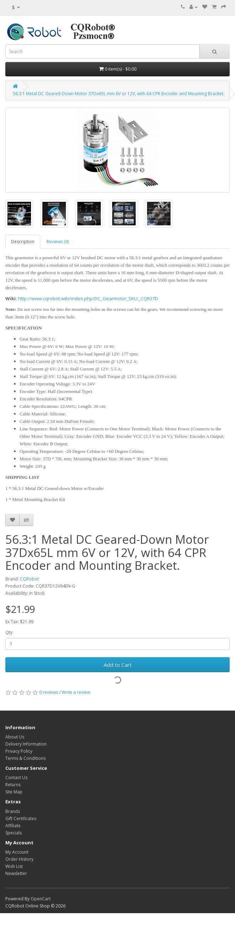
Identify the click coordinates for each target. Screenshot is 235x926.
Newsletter (16, 873)
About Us (14, 737)
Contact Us (16, 777)
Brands (12, 811)
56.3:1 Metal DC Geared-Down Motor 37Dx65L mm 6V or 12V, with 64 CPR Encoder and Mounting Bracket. (118, 94)
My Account (16, 852)
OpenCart (41, 899)
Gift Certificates (20, 818)
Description (23, 242)
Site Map (13, 792)
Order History (19, 859)
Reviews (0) (58, 242)
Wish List (14, 866)
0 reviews (48, 692)
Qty (8, 632)
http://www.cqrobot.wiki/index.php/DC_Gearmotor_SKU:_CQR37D (88, 298)
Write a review (76, 692)
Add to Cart (118, 664)
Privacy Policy (18, 751)
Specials (13, 833)
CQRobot (29, 579)
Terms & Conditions (25, 758)
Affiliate (13, 826)
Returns (13, 785)
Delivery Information (26, 744)
